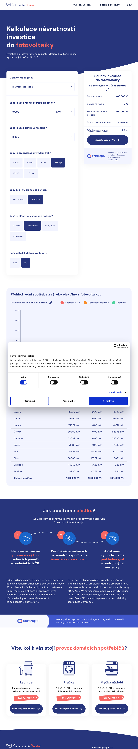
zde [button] (116, 160)
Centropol (86, 568)
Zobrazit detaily (115, 392)
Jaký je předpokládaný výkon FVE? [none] (30, 153)
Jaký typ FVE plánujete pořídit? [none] (28, 189)
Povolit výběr (69, 401)
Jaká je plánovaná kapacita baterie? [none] (31, 216)
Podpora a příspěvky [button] (109, 4)
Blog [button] (129, 4)
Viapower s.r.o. (31, 568)
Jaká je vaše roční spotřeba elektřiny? (32, 102)
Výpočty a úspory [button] (82, 4)
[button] (107, 140)
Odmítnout (29, 401)
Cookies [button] (60, 721)
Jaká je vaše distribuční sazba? (28, 127)
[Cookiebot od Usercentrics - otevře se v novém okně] (116, 346)
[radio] (16, 162)
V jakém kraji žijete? (21, 77)
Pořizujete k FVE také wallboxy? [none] (28, 253)
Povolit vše (108, 401)
